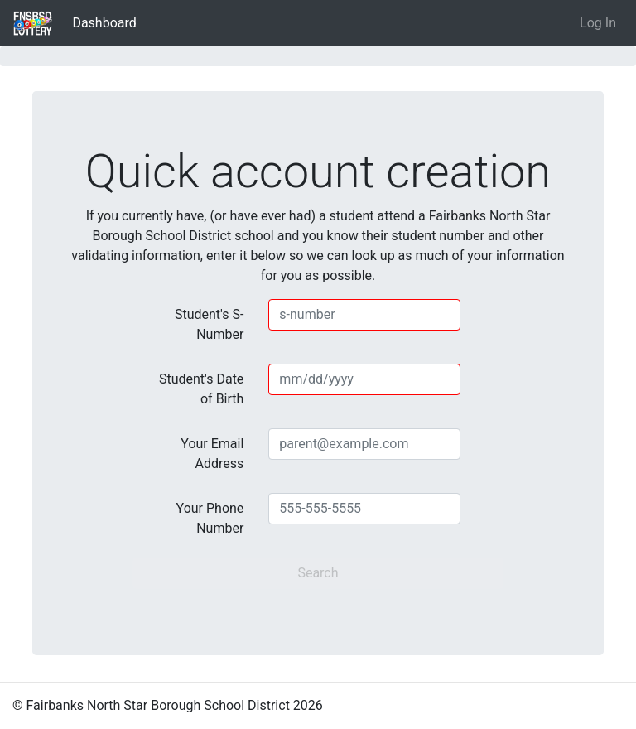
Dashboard (107, 21)
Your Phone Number (210, 518)
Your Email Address (212, 453)
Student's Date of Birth (201, 389)
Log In (598, 23)
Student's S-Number (209, 324)
